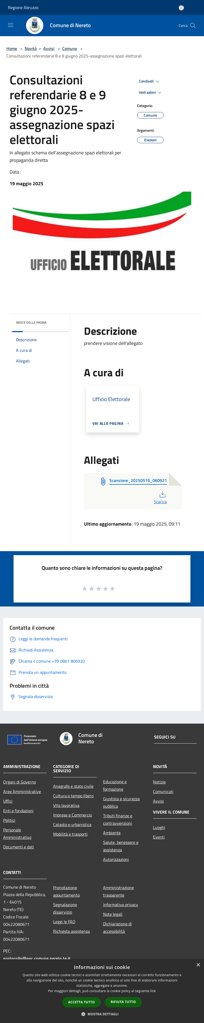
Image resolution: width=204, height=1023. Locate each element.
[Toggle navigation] (10, 25)
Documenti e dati (18, 847)
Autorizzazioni (116, 859)
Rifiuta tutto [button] (123, 1002)
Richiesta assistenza (71, 931)
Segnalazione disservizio (65, 908)
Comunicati (163, 791)
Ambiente (112, 833)
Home (11, 48)
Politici (9, 820)
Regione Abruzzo (23, 7)
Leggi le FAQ (64, 921)
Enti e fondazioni (18, 810)
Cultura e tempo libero (73, 796)
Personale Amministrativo (17, 833)
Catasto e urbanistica (72, 824)
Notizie (159, 782)
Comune (69, 48)
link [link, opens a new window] (153, 991)
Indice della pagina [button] (31, 322)
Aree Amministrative (22, 791)
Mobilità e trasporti (70, 834)
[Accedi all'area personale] (181, 8)
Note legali (112, 914)
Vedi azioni (151, 92)
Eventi (159, 837)
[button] (102, 1014)
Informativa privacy (120, 904)
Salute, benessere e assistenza (120, 846)
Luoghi (159, 827)
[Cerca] (193, 25)
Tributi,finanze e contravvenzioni (117, 819)
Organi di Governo (19, 782)
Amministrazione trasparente (118, 891)
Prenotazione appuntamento (66, 891)
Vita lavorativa (66, 805)
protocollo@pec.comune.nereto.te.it (36, 958)
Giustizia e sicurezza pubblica (121, 802)
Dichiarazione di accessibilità (117, 927)
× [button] (198, 965)
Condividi (150, 81)
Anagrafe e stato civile (73, 786)
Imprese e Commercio (72, 815)
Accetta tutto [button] (81, 1002)
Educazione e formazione (115, 785)
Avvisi (48, 48)
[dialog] (102, 991)
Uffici (7, 801)
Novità (31, 48)
